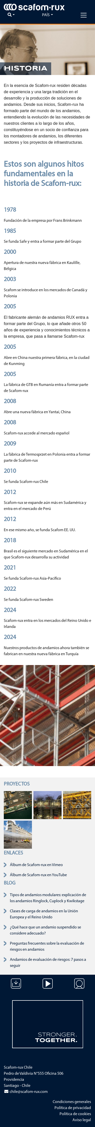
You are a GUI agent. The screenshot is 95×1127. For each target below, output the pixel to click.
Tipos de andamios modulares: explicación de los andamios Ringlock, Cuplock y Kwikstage (48, 898)
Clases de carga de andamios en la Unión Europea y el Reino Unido (44, 914)
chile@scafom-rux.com (26, 1092)
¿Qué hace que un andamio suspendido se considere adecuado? (45, 930)
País (46, 15)
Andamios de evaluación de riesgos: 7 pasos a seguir (48, 963)
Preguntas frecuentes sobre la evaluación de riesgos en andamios (47, 947)
